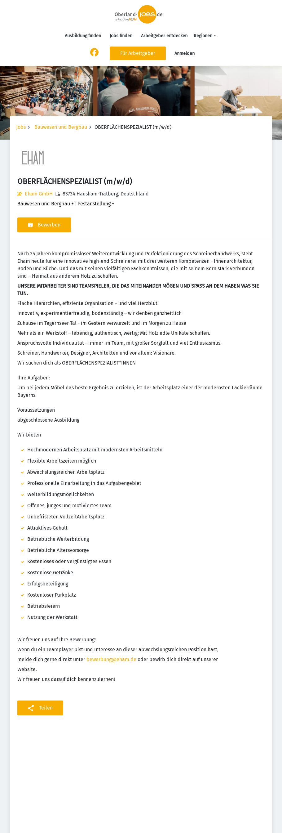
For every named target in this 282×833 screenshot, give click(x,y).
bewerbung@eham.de (111, 659)
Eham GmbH (39, 194)
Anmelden (184, 53)
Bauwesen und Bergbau (60, 127)
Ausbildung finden (83, 35)
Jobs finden (121, 35)
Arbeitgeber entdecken (164, 35)
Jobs (21, 127)
